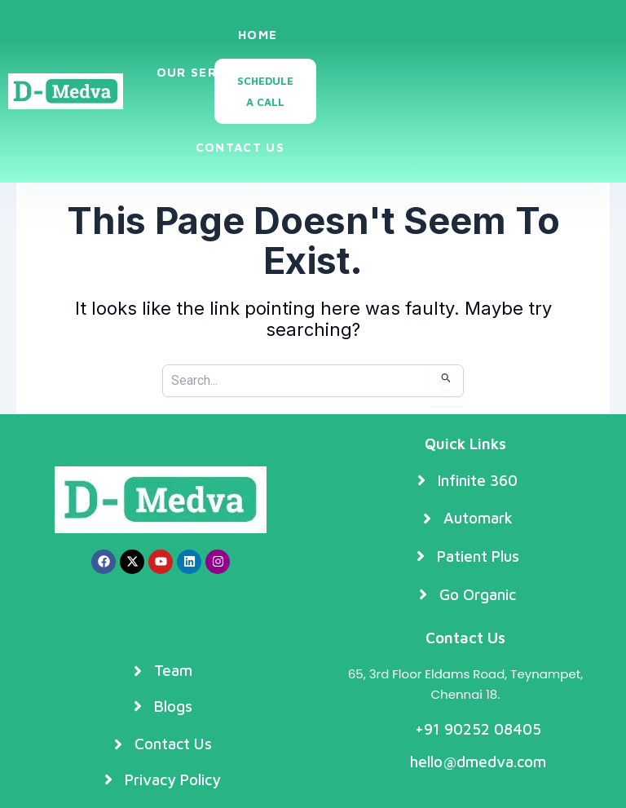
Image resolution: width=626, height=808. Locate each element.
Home (257, 35)
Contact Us (240, 147)
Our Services (217, 73)
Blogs (254, 110)
